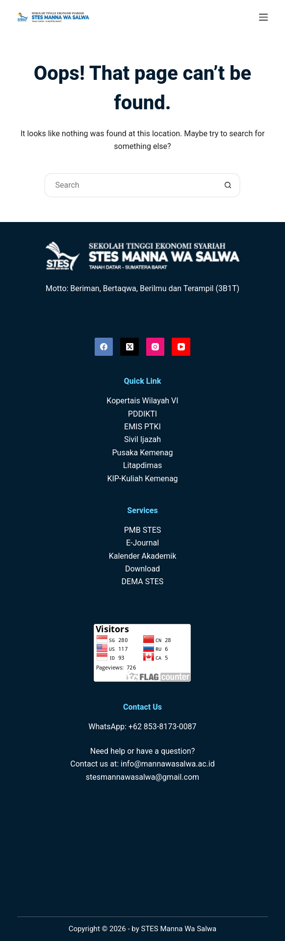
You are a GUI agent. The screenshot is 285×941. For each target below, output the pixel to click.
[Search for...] (130, 185)
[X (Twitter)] (129, 347)
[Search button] (228, 185)
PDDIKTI (142, 414)
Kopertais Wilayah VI (142, 400)
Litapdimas (142, 465)
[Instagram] (155, 347)
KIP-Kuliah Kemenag (142, 478)
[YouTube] (181, 347)
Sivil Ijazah (142, 439)
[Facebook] (104, 347)
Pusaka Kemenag (142, 452)
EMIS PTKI (142, 426)
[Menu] (263, 17)
